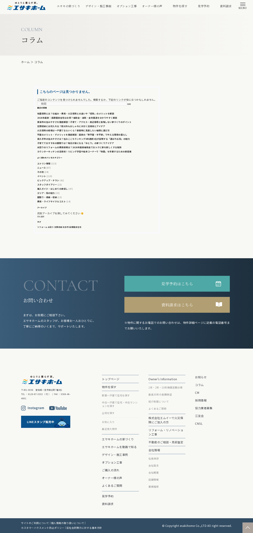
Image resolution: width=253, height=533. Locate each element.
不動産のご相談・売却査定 (165, 442)
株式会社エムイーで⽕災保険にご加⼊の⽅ (165, 420)
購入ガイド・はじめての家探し (52, 188)
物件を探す (180, 6)
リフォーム (42, 227)
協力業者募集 (203, 408)
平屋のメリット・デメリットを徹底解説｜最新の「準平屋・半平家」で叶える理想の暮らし (82, 134)
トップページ (110, 379)
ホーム (25, 62)
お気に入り (108, 422)
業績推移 (153, 486)
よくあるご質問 (112, 485)
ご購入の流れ (110, 470)
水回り (51, 227)
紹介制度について (158, 401)
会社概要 (153, 472)
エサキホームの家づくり (118, 439)
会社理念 (153, 465)
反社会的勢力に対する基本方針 (84, 527)
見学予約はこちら (177, 283)
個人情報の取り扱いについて (67, 523)
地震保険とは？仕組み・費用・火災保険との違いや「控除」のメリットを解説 (75, 113)
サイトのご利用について (35, 523)
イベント (41, 176)
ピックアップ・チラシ (48, 180)
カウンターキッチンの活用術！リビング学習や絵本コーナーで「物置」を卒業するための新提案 (84, 151)
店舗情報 (153, 479)
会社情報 (154, 450)
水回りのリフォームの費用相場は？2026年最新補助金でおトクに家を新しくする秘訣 (79, 147)
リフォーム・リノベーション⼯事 (165, 432)
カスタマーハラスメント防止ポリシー (42, 527)
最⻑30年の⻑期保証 (160, 394)
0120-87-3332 (35, 394)
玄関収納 (58, 227)
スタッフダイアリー (47, 184)
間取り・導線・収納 (47, 197)
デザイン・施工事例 (98, 6)
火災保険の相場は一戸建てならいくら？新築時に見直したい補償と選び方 (73, 130)
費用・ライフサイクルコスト (51, 201)
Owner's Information (162, 379)
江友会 (199, 416)
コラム (38, 62)
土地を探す (108, 413)
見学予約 (203, 6)
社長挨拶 (153, 458)
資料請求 (226, 6)
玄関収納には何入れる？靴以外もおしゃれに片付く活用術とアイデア (71, 126)
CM (197, 392)
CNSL (199, 423)
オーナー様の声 (152, 6)
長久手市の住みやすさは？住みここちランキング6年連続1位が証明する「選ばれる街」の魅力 (83, 138)
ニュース (41, 167)
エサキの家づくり (68, 6)
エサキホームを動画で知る (119, 447)
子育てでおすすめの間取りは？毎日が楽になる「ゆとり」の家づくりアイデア (75, 143)
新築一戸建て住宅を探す (116, 395)
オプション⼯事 (127, 6)
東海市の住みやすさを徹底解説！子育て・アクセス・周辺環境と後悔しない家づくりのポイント (84, 121)
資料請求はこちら (177, 304)
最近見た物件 (109, 429)
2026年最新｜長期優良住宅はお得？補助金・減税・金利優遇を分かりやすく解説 (77, 117)
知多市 (66, 227)
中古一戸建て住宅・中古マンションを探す (120, 404)
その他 (40, 171)
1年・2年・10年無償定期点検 (165, 387)
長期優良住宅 (75, 227)
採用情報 (201, 400)
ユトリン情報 (43, 163)
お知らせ (201, 377)
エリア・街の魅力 (46, 192)
